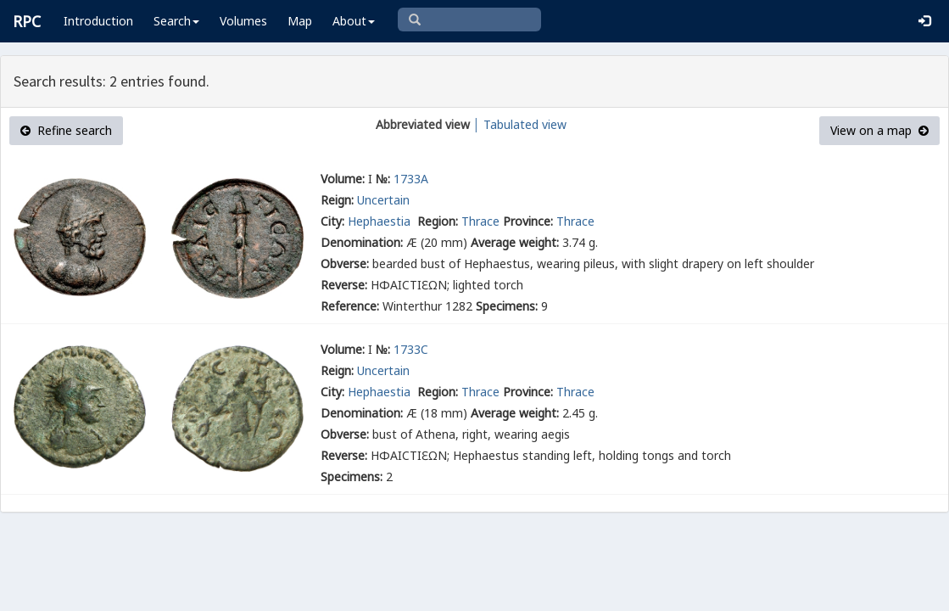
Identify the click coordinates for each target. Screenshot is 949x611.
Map (299, 21)
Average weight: (515, 242)
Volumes (243, 21)
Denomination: (362, 242)
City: (332, 221)
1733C (411, 349)
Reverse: (344, 285)
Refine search (66, 130)
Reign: (337, 200)
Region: (437, 221)
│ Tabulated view (518, 124)
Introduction (98, 21)
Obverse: (345, 263)
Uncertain (383, 200)
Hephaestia (381, 221)
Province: (528, 221)
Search (176, 21)
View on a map (879, 130)
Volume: (343, 179)
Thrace (480, 221)
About (353, 21)
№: (383, 179)
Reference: (350, 306)
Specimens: (507, 306)
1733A (411, 179)
